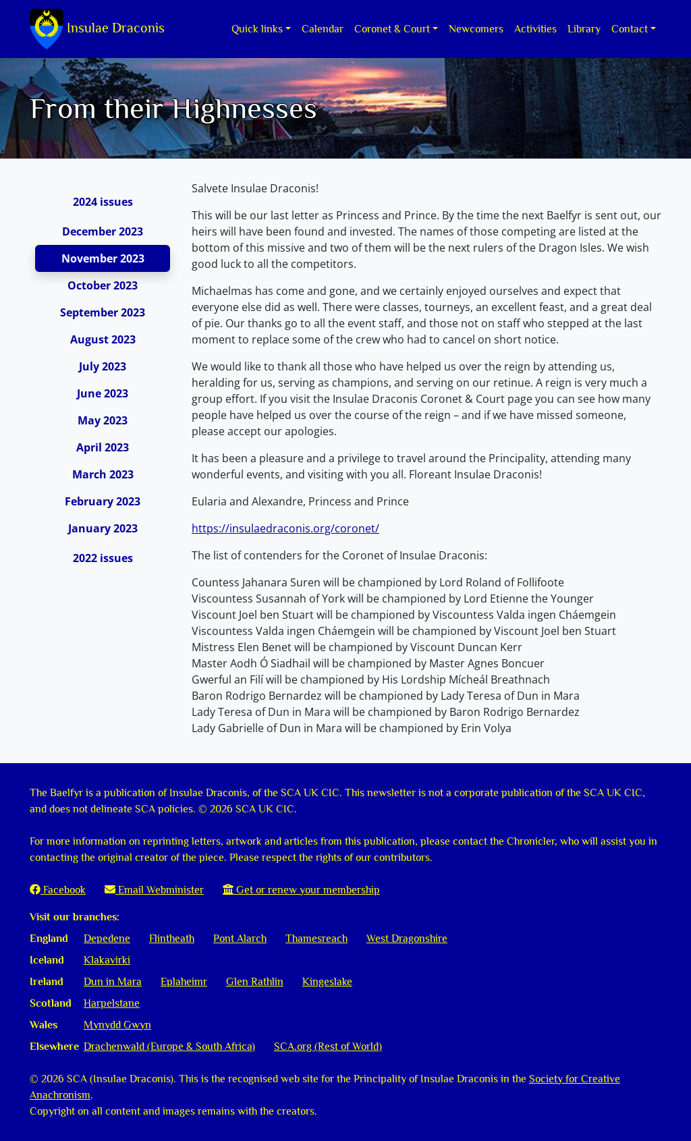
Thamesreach (316, 939)
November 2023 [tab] (102, 258)
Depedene (107, 939)
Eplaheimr (184, 982)
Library (584, 29)
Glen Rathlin (254, 982)
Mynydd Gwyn (117, 1025)
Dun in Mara (113, 982)
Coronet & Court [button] (392, 29)
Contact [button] (629, 29)
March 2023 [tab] (103, 474)
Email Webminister (154, 890)
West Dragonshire (406, 939)
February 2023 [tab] (102, 501)
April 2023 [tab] (102, 447)
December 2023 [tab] (102, 231)
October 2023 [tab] (102, 285)
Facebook (58, 890)
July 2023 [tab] (102, 366)
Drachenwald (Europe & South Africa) (169, 1046)
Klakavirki (107, 960)
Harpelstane (112, 1003)
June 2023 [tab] (102, 393)
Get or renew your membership (301, 890)
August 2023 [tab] (103, 339)
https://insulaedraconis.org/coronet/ (285, 528)
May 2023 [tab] (103, 420)
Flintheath (171, 939)
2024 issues (103, 201)
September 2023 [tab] (102, 312)
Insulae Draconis (97, 29)
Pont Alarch (240, 939)
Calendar (322, 29)
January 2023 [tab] (103, 528)
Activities (535, 29)
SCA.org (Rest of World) (328, 1046)
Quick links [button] (257, 29)
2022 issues (103, 558)
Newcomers (476, 29)
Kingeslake (327, 982)
